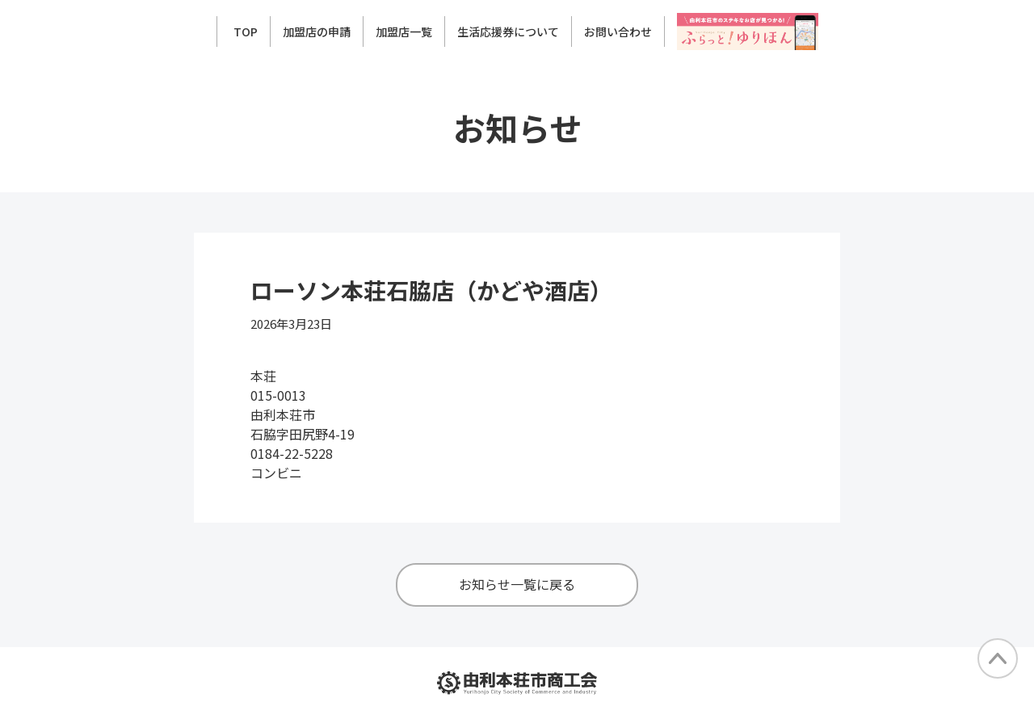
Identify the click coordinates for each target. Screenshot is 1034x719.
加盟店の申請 (317, 31)
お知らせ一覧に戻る (517, 584)
